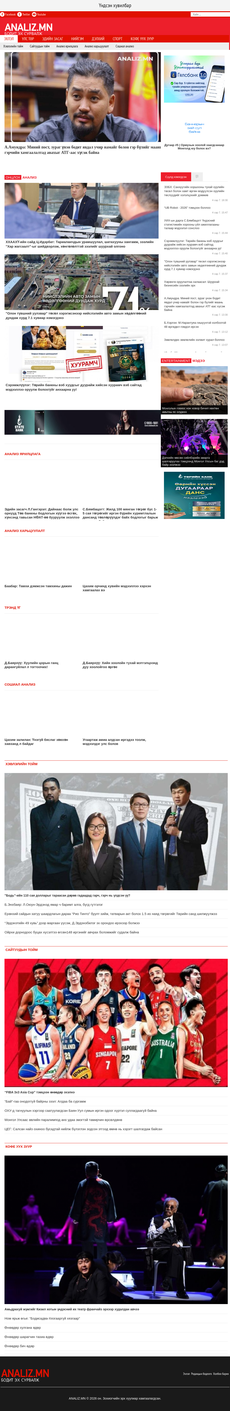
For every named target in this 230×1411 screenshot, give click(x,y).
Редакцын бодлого (201, 1374)
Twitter (23, 14)
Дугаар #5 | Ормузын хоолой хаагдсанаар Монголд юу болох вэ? (194, 146)
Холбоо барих (221, 1374)
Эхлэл (186, 1374)
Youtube (39, 14)
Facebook (7, 14)
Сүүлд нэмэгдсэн (176, 177)
